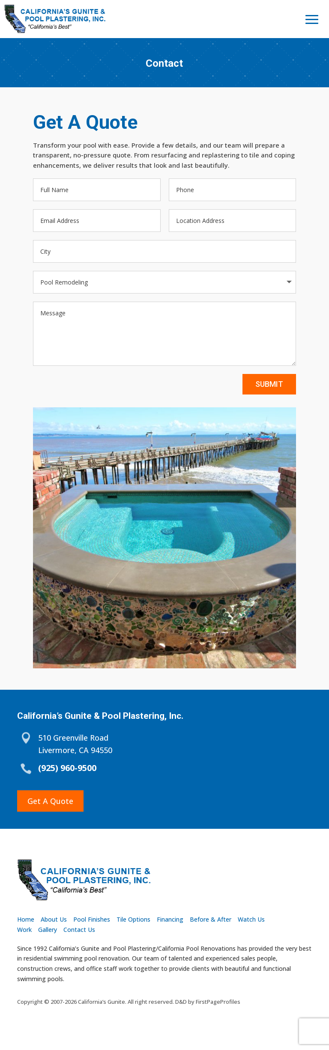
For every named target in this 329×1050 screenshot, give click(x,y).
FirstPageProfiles (218, 1002)
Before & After (210, 919)
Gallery (47, 929)
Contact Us (79, 929)
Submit (269, 392)
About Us (54, 919)
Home (25, 919)
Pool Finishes (91, 919)
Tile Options (133, 919)
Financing (170, 919)
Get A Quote (50, 801)
